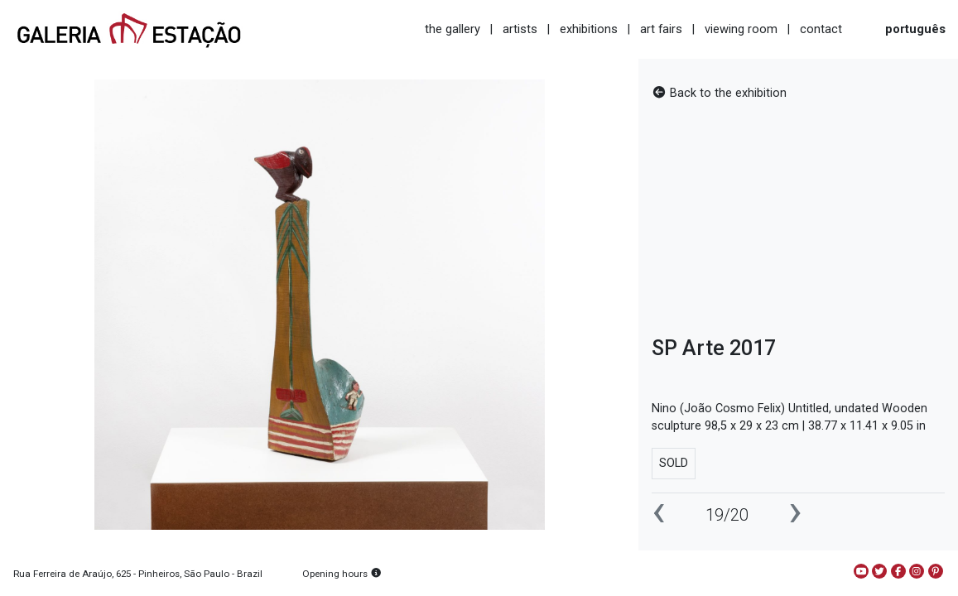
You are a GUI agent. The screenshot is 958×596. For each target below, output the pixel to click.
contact (821, 29)
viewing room (741, 29)
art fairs (661, 29)
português (915, 29)
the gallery (452, 29)
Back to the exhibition (719, 93)
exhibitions (589, 29)
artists (520, 29)
